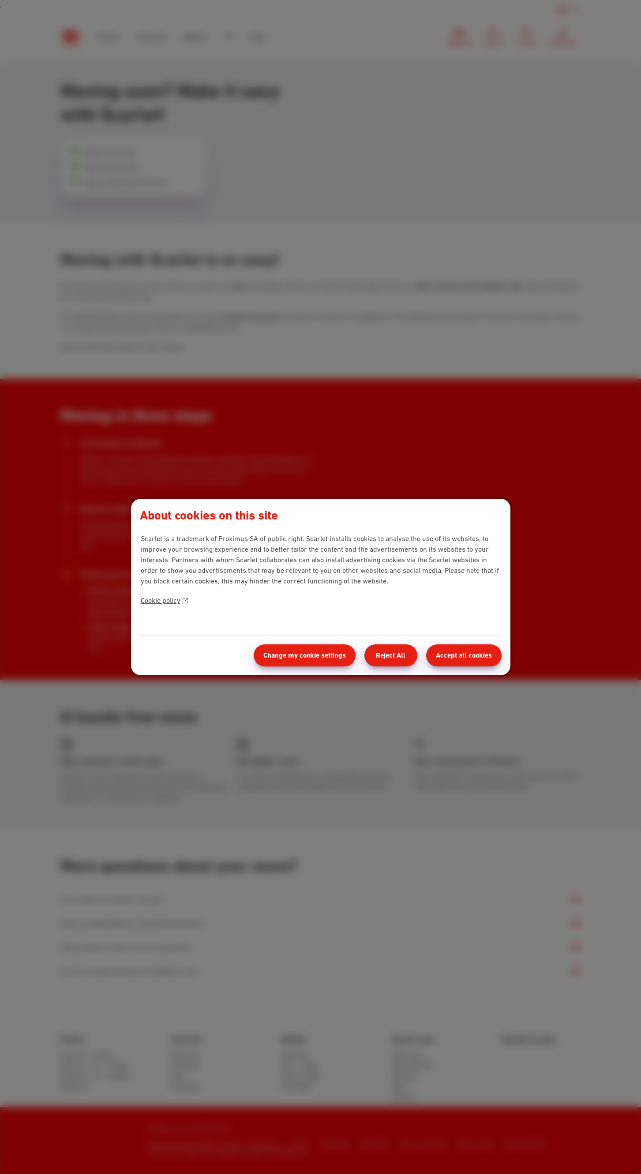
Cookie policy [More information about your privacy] (164, 600)
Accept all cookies (464, 655)
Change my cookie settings (304, 655)
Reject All (390, 655)
